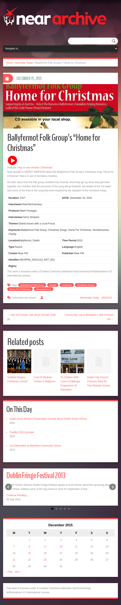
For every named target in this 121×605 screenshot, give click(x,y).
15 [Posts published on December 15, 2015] (29, 553)
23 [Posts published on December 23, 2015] (45, 559)
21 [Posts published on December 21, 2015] (14, 559)
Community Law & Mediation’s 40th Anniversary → (89, 316)
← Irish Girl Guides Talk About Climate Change (31, 316)
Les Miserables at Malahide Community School (35, 445)
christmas (67, 285)
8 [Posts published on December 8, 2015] (29, 546)
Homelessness (43, 289)
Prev (8, 487)
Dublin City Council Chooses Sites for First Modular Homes (98, 381)
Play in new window (28, 167)
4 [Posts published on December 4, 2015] (76, 539)
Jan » (18, 571)
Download (46, 167)
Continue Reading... (17, 495)
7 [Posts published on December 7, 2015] (14, 546)
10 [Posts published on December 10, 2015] (61, 546)
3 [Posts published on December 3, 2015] (61, 539)
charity (52, 285)
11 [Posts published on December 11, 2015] (76, 546)
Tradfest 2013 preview (22, 432)
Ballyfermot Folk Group (32, 285)
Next (112, 487)
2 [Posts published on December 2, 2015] (45, 539)
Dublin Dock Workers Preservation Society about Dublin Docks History (48, 418)
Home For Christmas (20, 289)
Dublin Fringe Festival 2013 (35, 475)
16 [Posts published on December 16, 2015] (45, 553)
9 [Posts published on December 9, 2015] (45, 546)
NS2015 (107, 297)
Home (9, 62)
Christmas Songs (86, 285)
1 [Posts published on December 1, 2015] (29, 539)
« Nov (9, 571)
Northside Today (24, 62)
